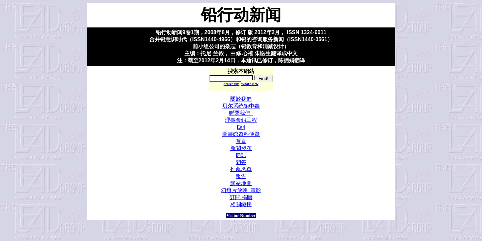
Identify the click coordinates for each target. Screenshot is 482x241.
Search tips (231, 84)
